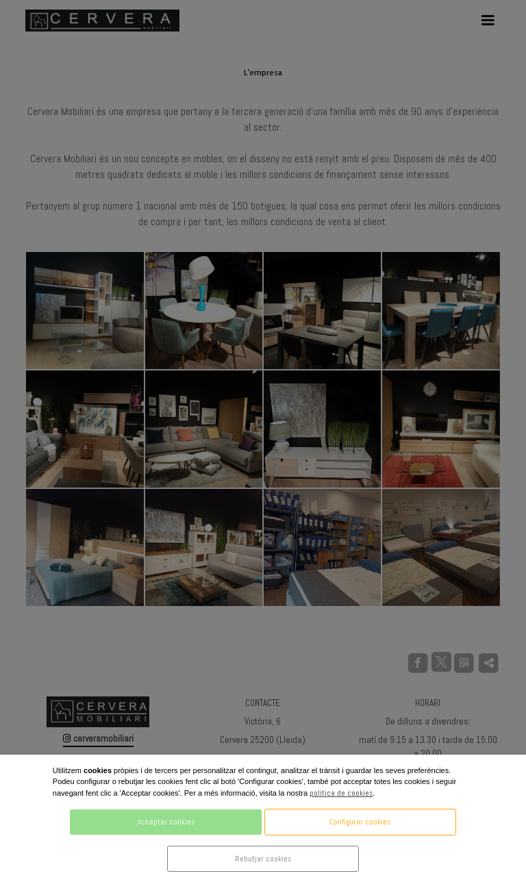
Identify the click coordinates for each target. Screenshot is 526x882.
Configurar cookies (359, 822)
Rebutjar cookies (263, 859)
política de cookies (341, 793)
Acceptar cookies (166, 822)
